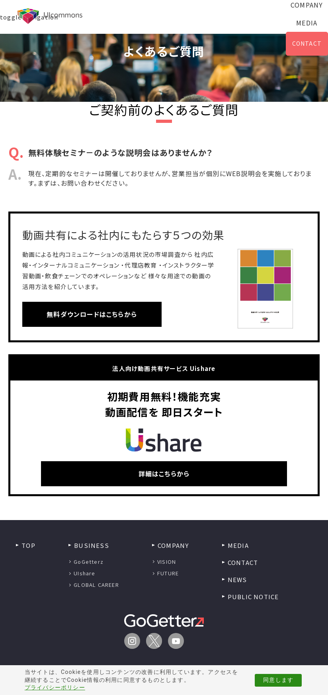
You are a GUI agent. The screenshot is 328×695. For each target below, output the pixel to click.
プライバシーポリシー (55, 687)
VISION (166, 561)
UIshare (84, 573)
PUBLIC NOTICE (253, 596)
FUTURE (168, 573)
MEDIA (306, 22)
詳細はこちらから (164, 473)
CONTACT (307, 43)
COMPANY (173, 545)
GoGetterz (88, 561)
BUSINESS (91, 545)
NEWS (237, 579)
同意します (278, 680)
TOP (28, 545)
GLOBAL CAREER (96, 584)
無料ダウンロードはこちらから (92, 314)
